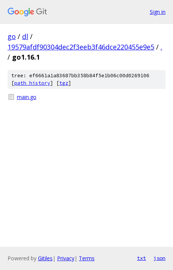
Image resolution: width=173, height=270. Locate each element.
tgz (63, 83)
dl (25, 36)
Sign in (157, 11)
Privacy (65, 258)
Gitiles (45, 258)
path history (32, 83)
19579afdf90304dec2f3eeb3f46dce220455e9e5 (81, 46)
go (12, 36)
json (159, 258)
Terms (87, 258)
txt (141, 258)
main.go (26, 96)
